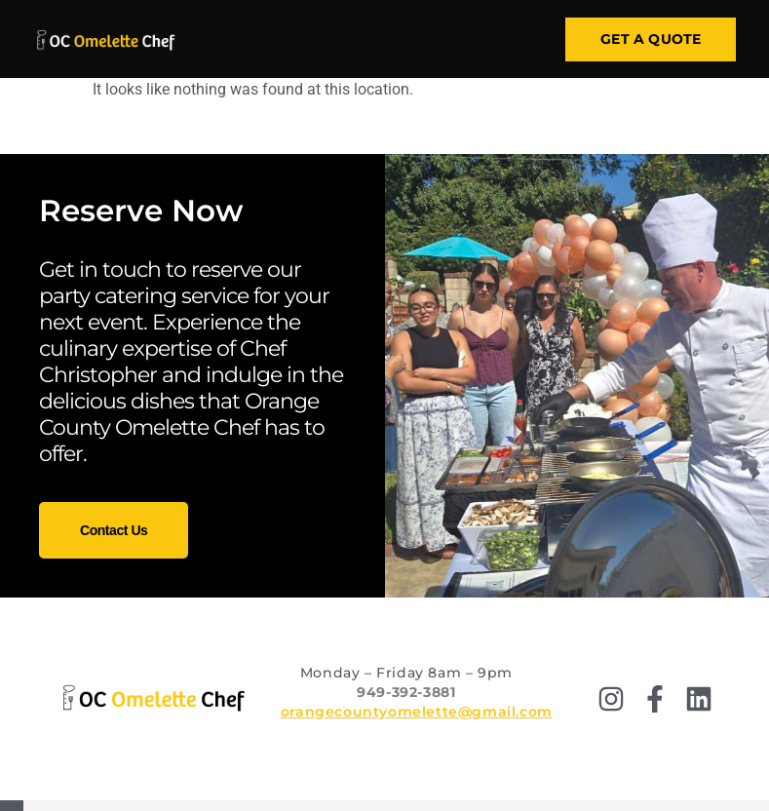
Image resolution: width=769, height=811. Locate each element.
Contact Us (113, 530)
